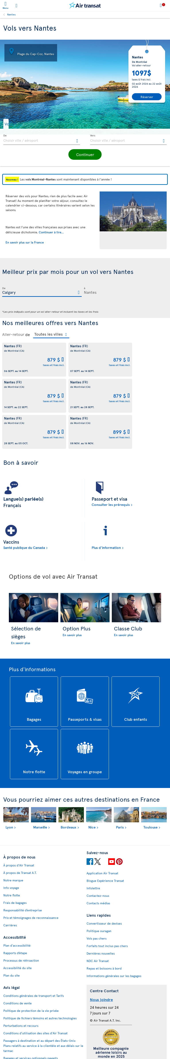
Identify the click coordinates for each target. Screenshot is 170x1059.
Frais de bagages (15, 866)
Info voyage (11, 851)
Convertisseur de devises (104, 887)
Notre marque (13, 844)
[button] (14, 124)
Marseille (40, 790)
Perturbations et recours (20, 989)
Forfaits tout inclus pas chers (107, 910)
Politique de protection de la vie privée (31, 974)
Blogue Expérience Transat (105, 844)
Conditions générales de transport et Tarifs (33, 959)
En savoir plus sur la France (25, 242)
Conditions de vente (17, 967)
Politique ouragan (99, 895)
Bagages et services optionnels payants (30, 1022)
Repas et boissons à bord (104, 932)
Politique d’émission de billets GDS (27, 1029)
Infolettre (93, 852)
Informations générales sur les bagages (114, 940)
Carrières (10, 889)
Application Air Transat (102, 837)
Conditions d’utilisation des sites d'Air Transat (35, 997)
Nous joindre (101, 963)
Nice (92, 790)
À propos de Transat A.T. (20, 836)
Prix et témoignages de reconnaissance (30, 881)
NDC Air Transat (98, 925)
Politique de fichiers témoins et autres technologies (40, 982)
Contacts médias (98, 867)
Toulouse (150, 790)
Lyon (9, 790)
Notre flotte (11, 859)
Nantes (11, 14)
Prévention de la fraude (20, 1050)
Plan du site (11, 939)
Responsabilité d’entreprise (22, 874)
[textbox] (41, 139)
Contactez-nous (98, 859)
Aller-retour (13, 334)
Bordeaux (68, 790)
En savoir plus (20, 607)
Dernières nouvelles (101, 917)
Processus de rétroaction (21, 924)
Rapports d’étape (15, 917)
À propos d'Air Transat (18, 829)
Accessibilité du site (17, 932)
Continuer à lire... (51, 232)
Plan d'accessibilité (17, 909)
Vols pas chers (96, 902)
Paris (120, 790)
